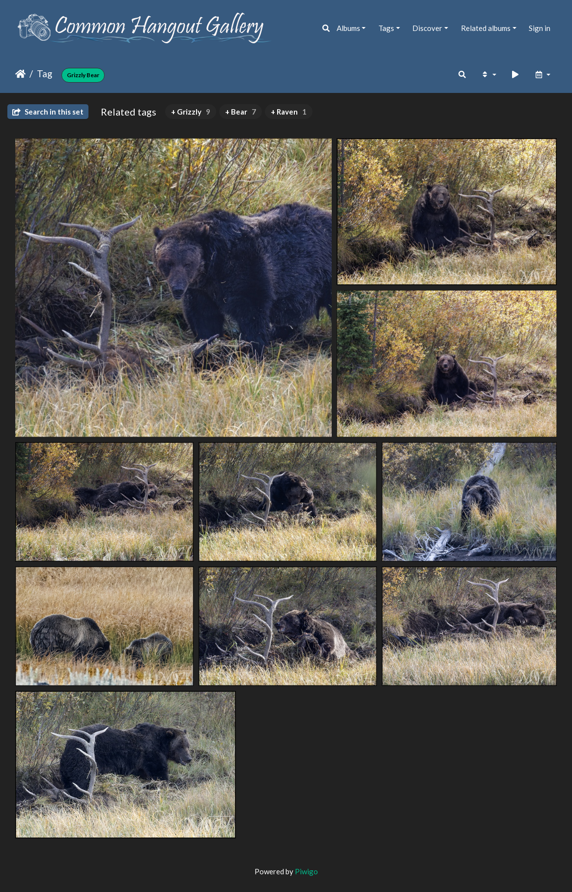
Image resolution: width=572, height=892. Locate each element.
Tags (386, 28)
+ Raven (289, 111)
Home (20, 74)
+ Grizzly (190, 111)
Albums (348, 28)
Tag (44, 73)
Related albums (486, 28)
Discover (427, 28)
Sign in (539, 28)
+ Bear (240, 111)
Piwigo (306, 871)
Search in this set (48, 111)
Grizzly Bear (83, 75)
